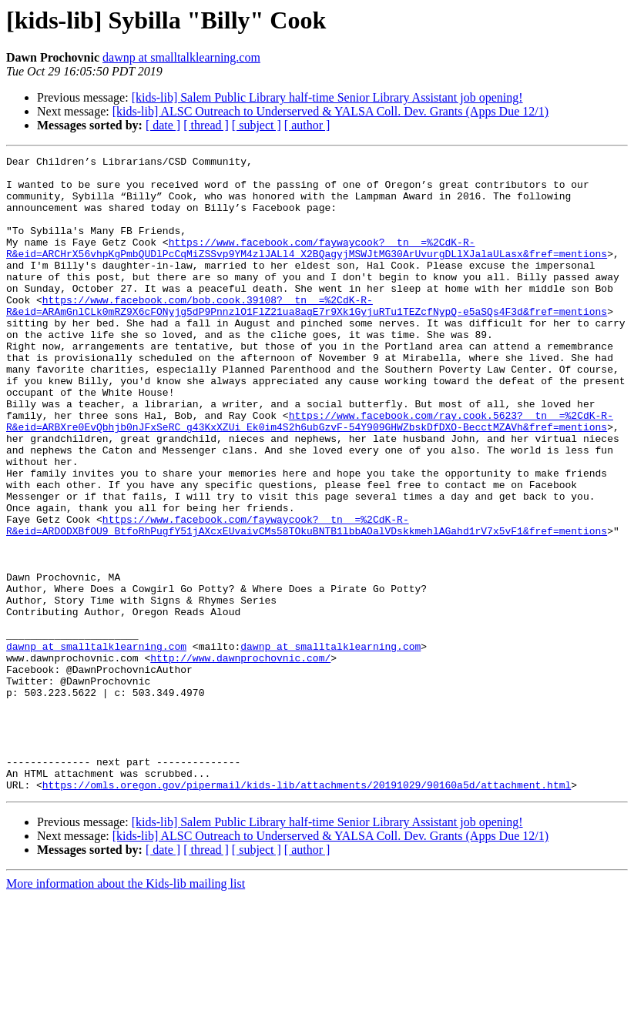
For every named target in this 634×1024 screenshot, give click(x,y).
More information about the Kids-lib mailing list (125, 1010)
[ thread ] (206, 125)
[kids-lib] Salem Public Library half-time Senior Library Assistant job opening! (327, 97)
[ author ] (307, 125)
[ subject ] (256, 125)
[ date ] (163, 125)
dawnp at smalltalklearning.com (181, 57)
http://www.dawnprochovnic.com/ (240, 759)
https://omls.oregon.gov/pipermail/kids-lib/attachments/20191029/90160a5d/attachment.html (306, 912)
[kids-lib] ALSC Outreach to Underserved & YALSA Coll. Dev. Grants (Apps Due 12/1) (330, 111)
